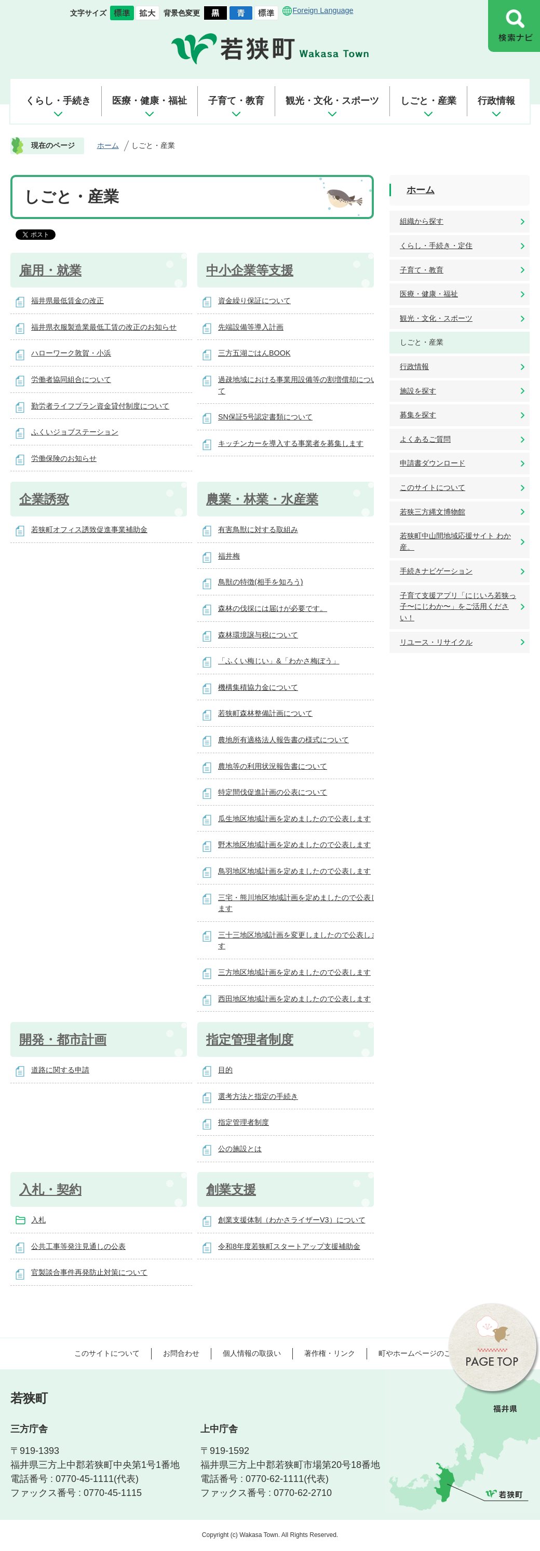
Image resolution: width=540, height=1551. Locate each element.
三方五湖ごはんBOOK (254, 353)
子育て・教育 (236, 101)
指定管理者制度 (249, 1039)
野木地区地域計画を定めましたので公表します (294, 844)
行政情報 (496, 101)
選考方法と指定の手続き (258, 1096)
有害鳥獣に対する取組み (258, 529)
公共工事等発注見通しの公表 (78, 1246)
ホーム (108, 145)
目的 (225, 1070)
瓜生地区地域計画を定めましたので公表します (294, 818)
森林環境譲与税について (258, 635)
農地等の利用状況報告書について (272, 766)
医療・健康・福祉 (149, 101)
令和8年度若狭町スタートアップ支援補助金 (289, 1246)
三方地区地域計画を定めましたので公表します (294, 972)
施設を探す (418, 391)
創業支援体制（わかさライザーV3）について (292, 1220)
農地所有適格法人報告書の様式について (283, 740)
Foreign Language (323, 10)
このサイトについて (432, 487)
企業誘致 (44, 499)
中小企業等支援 (249, 270)
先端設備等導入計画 (251, 327)
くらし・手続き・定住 (436, 245)
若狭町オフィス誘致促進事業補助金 (89, 529)
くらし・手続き (58, 101)
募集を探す (418, 415)
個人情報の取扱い (252, 1353)
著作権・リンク (329, 1353)
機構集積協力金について (258, 687)
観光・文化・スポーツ (332, 101)
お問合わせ (181, 1353)
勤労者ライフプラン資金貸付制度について (100, 406)
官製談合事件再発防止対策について (89, 1272)
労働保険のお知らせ (64, 458)
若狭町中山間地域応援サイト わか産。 (455, 541)
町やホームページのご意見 (422, 1353)
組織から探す (421, 221)
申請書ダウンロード (432, 463)
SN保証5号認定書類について (265, 417)
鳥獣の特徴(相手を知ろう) (260, 582)
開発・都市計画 (62, 1039)
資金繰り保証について (254, 300)
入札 (38, 1220)
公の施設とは (240, 1149)
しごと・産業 (428, 101)
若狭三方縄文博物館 (432, 512)
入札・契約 (50, 1189)
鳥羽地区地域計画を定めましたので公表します (294, 871)
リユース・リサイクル (436, 642)
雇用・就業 (50, 270)
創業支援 (231, 1189)
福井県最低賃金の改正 (67, 300)
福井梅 (229, 556)
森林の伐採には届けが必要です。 (272, 608)
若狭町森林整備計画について (265, 713)
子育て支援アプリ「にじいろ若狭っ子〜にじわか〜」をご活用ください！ (458, 606)
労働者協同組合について (71, 379)
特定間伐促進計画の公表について (272, 792)
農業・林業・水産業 (262, 499)
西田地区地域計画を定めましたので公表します (294, 999)
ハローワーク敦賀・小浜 (71, 353)
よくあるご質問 (425, 439)
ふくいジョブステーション (74, 432)
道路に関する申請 (60, 1070)
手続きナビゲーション (436, 571)
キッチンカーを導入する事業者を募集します (290, 443)
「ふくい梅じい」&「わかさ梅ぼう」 (279, 661)
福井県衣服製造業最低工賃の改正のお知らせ (104, 327)
